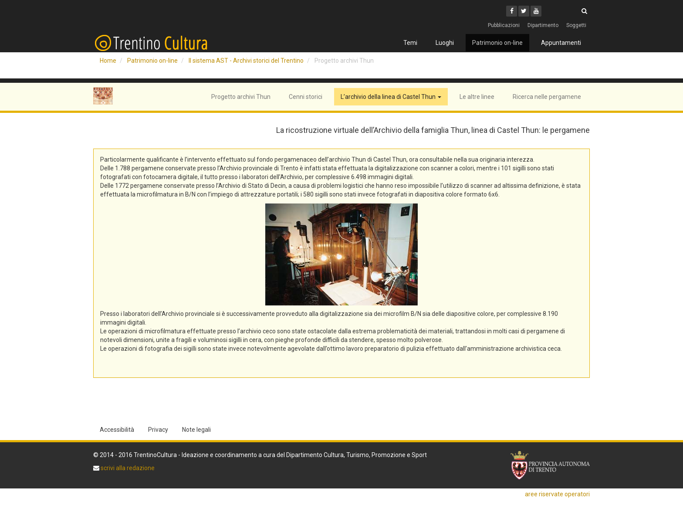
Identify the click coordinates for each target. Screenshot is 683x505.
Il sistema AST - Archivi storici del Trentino (246, 60)
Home (108, 60)
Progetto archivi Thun (240, 96)
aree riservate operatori (557, 494)
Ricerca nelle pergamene (547, 96)
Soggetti (576, 25)
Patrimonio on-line (497, 42)
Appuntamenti (561, 42)
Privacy (158, 429)
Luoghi (445, 42)
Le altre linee (477, 96)
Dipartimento (542, 25)
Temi (410, 42)
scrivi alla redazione (127, 467)
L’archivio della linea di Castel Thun (391, 96)
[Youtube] (536, 11)
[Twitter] (523, 11)
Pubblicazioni (504, 25)
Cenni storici (305, 96)
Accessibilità (117, 429)
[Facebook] (511, 11)
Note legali (196, 429)
